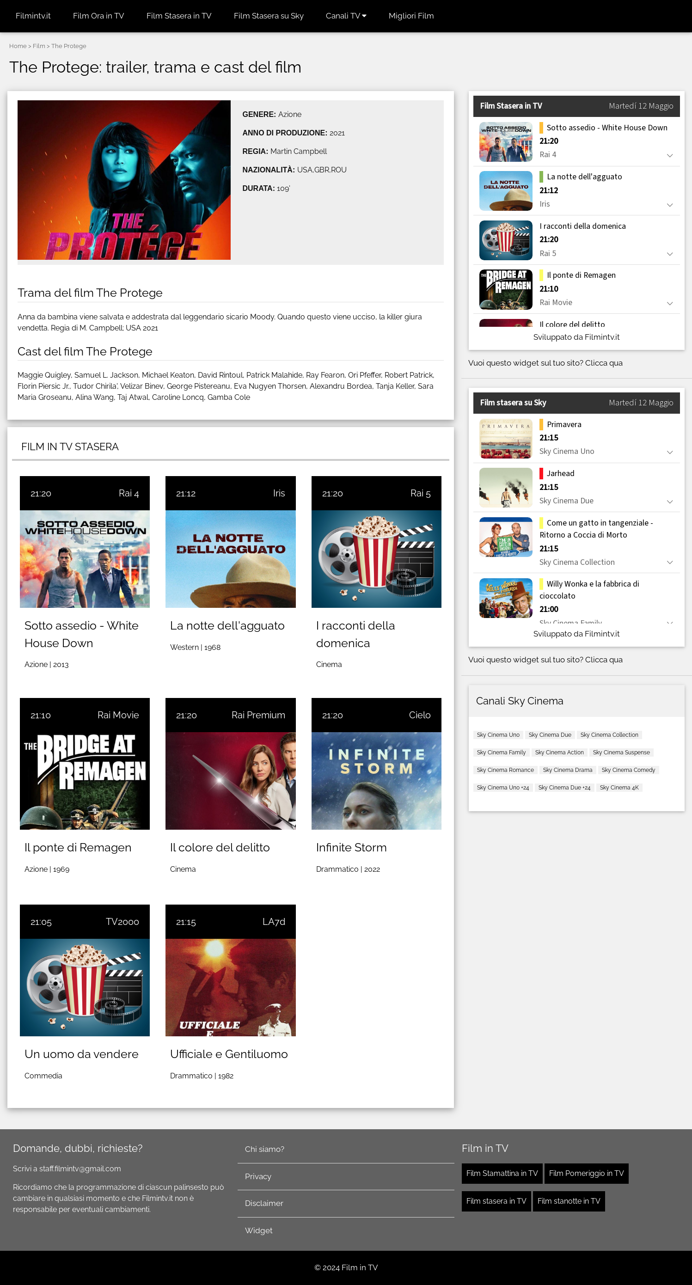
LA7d (274, 921)
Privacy (258, 1176)
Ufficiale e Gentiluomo (229, 1054)
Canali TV (346, 15)
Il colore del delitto (220, 847)
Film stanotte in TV (569, 1201)
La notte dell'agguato (227, 625)
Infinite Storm (351, 847)
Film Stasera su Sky (269, 15)
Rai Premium (258, 715)
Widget (259, 1230)
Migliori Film (411, 15)
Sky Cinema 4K (619, 787)
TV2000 (122, 921)
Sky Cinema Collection (609, 735)
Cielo (420, 715)
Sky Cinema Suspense (621, 752)
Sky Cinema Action (559, 752)
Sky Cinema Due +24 (565, 787)
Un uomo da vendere (81, 1054)
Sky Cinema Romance (505, 770)
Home (18, 46)
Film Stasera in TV (179, 15)
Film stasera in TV (496, 1201)
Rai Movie (118, 715)
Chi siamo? (264, 1149)
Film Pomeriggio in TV (586, 1173)
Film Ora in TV (98, 15)
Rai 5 (420, 493)
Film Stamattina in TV (502, 1173)
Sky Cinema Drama (568, 770)
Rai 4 (129, 493)
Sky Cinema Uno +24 (503, 787)
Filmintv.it (33, 15)
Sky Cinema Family (501, 752)
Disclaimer (264, 1203)
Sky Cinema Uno (498, 735)
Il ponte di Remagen (78, 847)
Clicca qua (604, 362)
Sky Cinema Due (550, 735)
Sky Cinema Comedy (628, 770)
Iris (279, 493)
